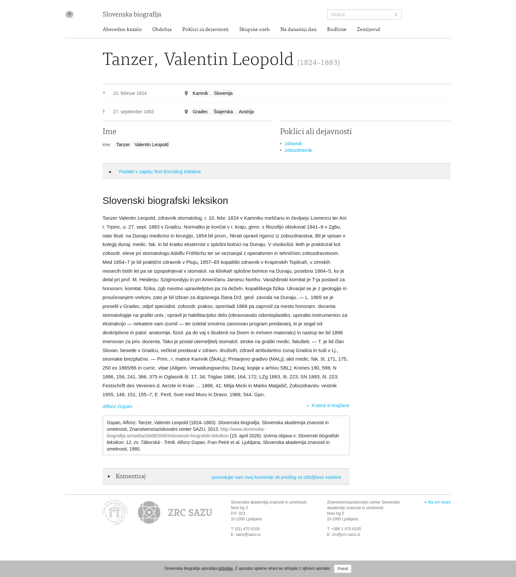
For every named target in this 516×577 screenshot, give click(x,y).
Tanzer (123, 144)
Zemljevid (368, 29)
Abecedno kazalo (122, 29)
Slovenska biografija (132, 15)
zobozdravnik (298, 150)
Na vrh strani (439, 502)
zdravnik (293, 143)
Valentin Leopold (151, 144)
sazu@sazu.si (248, 534)
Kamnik (200, 93)
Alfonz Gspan (117, 406)
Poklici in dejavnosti (205, 29)
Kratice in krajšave (330, 405)
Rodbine (337, 29)
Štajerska (223, 111)
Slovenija (223, 93)
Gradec (200, 111)
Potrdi (343, 568)
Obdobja (162, 29)
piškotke (225, 568)
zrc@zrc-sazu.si (346, 534)
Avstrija (246, 111)
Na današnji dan (298, 29)
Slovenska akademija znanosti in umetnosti (268, 502)
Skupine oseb (254, 29)
